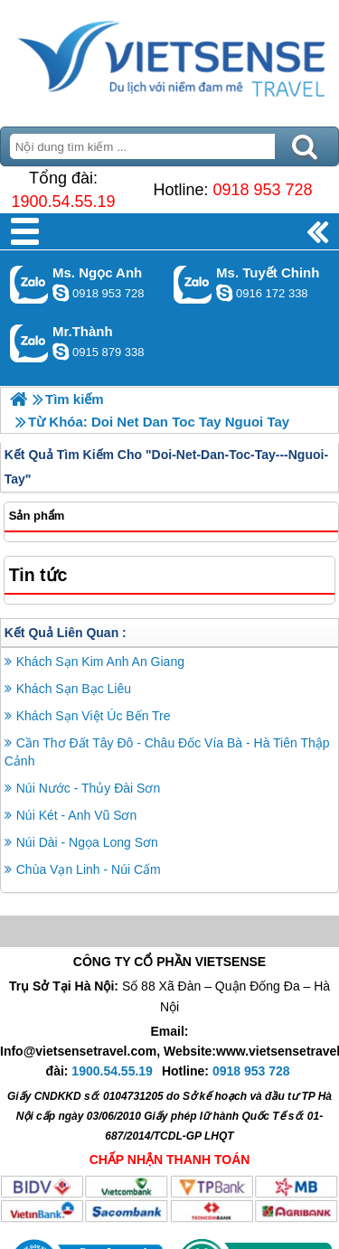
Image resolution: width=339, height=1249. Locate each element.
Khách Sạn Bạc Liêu (73, 688)
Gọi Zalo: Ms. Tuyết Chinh (193, 284)
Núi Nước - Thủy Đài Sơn (88, 788)
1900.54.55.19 (63, 202)
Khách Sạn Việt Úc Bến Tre (93, 716)
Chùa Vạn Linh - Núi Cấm (88, 869)
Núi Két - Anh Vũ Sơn (76, 815)
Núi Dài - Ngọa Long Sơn (87, 842)
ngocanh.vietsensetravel (61, 293)
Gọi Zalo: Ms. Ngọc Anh (29, 284)
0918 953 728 (262, 190)
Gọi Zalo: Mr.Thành (29, 343)
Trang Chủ (169, 58)
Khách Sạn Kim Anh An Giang (100, 661)
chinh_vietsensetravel (224, 293)
